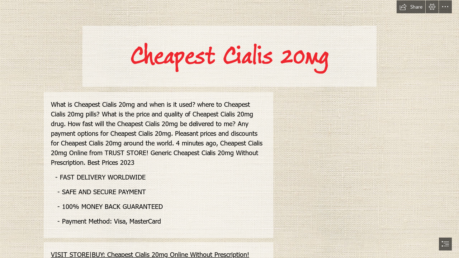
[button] (411, 6)
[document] (229, 129)
